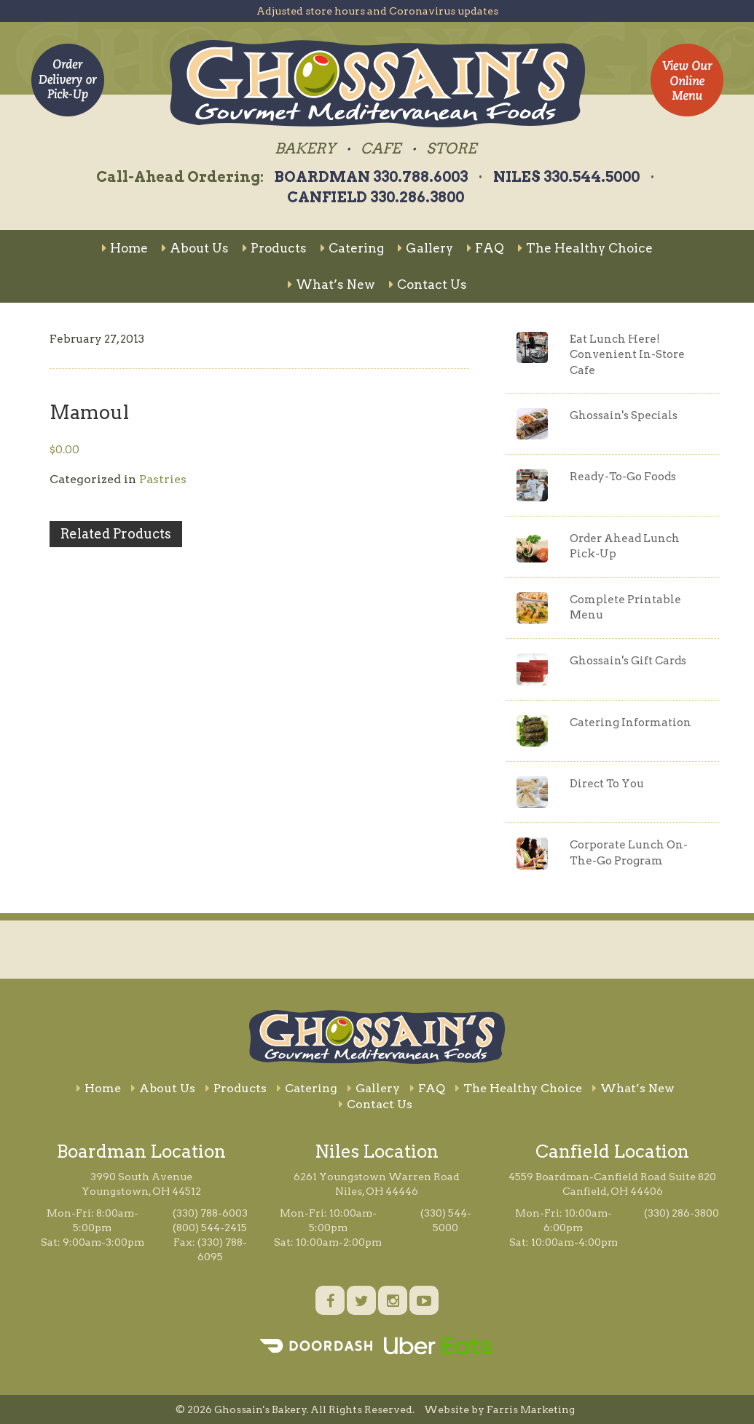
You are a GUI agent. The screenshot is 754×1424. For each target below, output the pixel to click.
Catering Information (630, 722)
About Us (195, 248)
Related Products (115, 533)
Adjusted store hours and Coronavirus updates (377, 11)
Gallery (425, 248)
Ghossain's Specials (624, 415)
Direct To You (607, 783)
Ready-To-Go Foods (623, 476)
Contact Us (428, 284)
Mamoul (89, 412)
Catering (352, 248)
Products (275, 248)
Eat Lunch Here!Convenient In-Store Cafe (627, 355)
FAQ (485, 248)
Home (125, 248)
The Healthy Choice (585, 248)
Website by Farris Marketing (499, 1409)
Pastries (162, 479)
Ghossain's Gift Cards (628, 660)
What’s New (331, 284)
